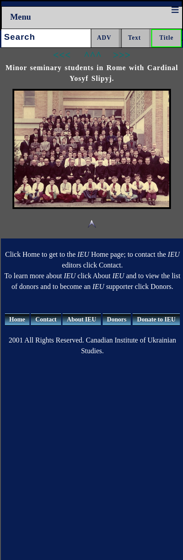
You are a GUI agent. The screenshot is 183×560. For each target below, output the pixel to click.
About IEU (81, 319)
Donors (117, 319)
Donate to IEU (156, 319)
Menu (20, 16)
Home (17, 319)
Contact (45, 319)
